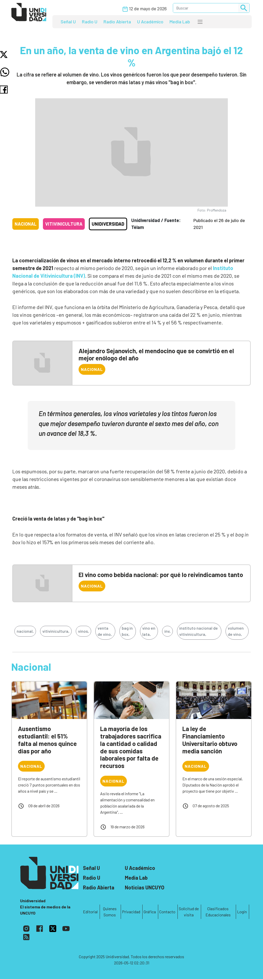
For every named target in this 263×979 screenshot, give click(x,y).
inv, (167, 631)
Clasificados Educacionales (218, 911)
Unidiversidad (108, 224)
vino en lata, (148, 631)
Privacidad (131, 911)
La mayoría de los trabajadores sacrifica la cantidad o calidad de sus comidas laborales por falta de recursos (130, 747)
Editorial (90, 911)
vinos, (83, 631)
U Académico (150, 21)
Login (242, 911)
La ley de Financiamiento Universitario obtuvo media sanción (209, 739)
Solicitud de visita (189, 911)
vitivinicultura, (55, 631)
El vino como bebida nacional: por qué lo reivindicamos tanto (161, 574)
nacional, (25, 631)
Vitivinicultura (63, 224)
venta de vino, (105, 631)
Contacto (167, 911)
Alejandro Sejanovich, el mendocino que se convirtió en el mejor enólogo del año (156, 354)
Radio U (89, 21)
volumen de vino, (236, 631)
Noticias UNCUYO (144, 887)
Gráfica (150, 911)
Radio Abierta (117, 21)
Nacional (25, 224)
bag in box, (127, 631)
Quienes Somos (110, 911)
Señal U (68, 21)
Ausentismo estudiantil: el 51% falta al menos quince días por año (47, 739)
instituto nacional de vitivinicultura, (198, 631)
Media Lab (180, 21)
